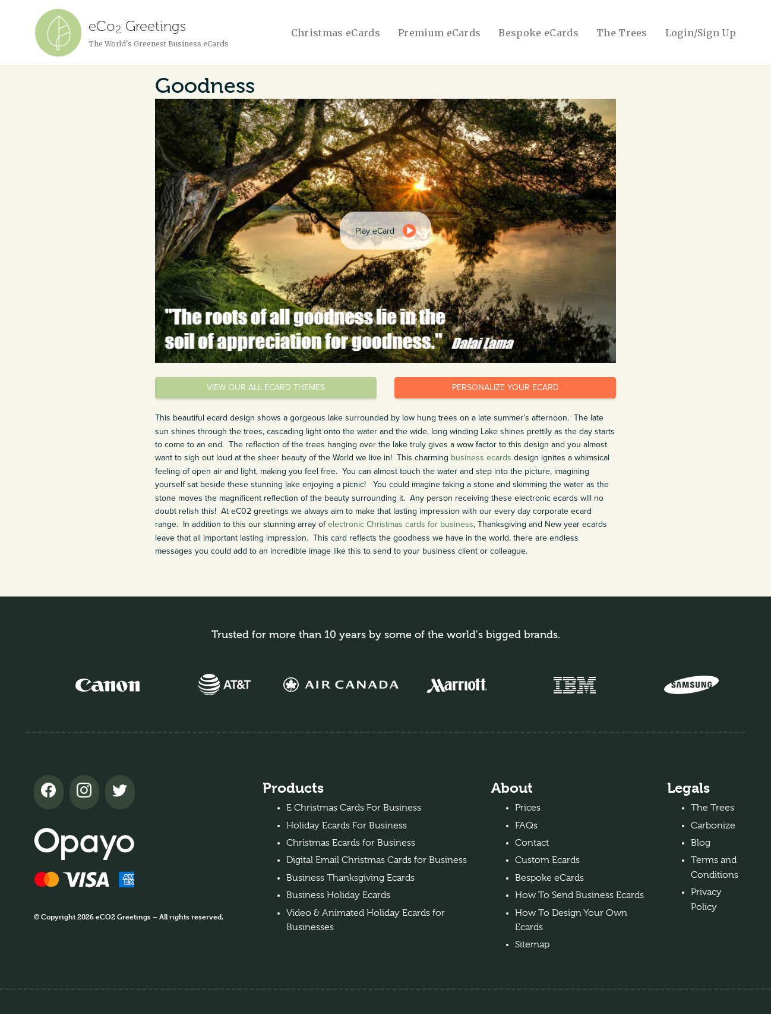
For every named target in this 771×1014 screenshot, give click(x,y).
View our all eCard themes (266, 387)
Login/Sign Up (700, 33)
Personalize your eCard (505, 387)
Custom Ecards (547, 860)
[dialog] (385, 231)
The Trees (621, 33)
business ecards (481, 458)
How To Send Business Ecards (579, 895)
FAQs (526, 825)
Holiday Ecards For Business (346, 825)
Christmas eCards (335, 33)
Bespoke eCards (538, 33)
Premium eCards (439, 33)
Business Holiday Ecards (338, 895)
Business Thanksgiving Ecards (350, 877)
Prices (528, 807)
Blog (700, 842)
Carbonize (713, 825)
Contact (532, 842)
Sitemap (532, 944)
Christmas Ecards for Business (350, 842)
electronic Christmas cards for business (400, 524)
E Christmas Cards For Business (353, 807)
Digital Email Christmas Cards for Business (376, 860)
